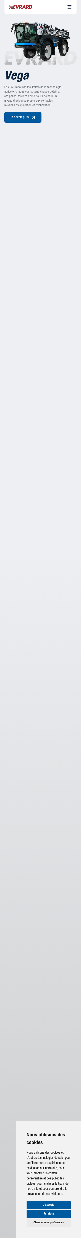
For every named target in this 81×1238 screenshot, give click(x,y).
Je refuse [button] (48, 1213)
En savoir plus (23, 117)
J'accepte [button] (48, 1205)
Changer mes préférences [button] (48, 1222)
